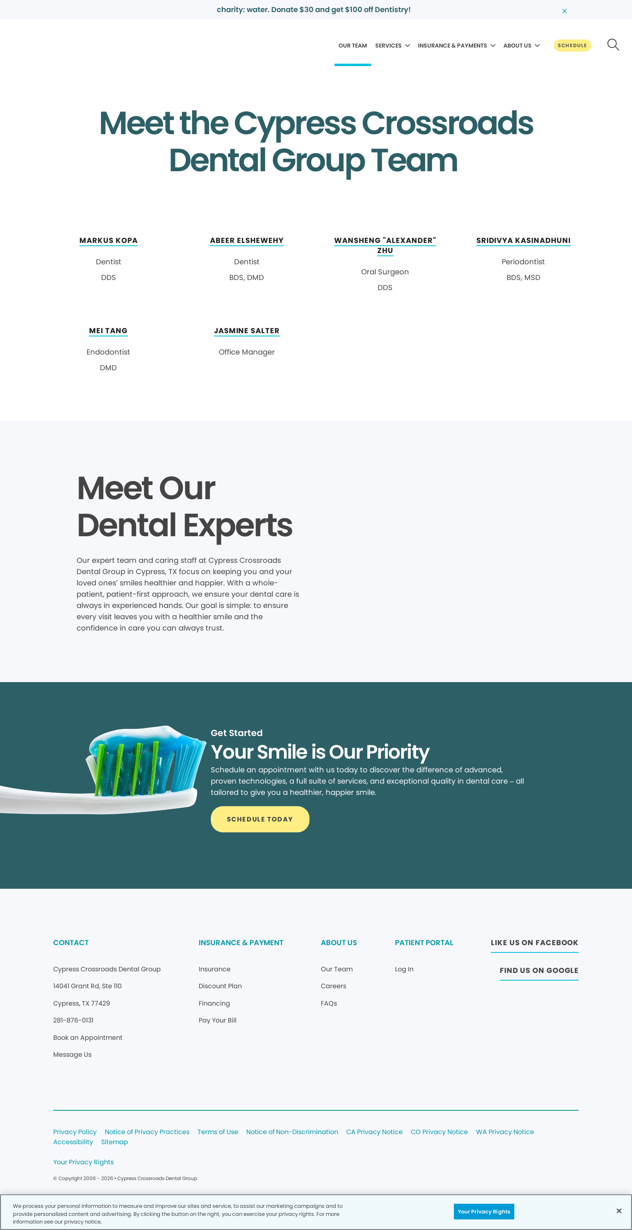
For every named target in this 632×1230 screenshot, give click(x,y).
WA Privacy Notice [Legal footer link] (505, 1132)
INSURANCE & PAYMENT (241, 943)
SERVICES (388, 45)
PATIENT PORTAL (424, 943)
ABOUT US (517, 45)
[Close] (619, 1211)
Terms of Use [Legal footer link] (218, 1132)
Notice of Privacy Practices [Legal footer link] (147, 1132)
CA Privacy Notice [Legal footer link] (374, 1132)
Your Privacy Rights (83, 1162)
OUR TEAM (353, 45)
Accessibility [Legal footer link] (73, 1142)
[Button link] (572, 45)
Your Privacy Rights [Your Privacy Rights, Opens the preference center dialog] (484, 1211)
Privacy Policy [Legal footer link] (75, 1132)
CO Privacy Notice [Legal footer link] (439, 1132)
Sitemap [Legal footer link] (114, 1142)
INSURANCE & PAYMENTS (452, 45)
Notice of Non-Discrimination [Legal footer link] (292, 1132)
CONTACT (71, 943)
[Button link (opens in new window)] (535, 945)
